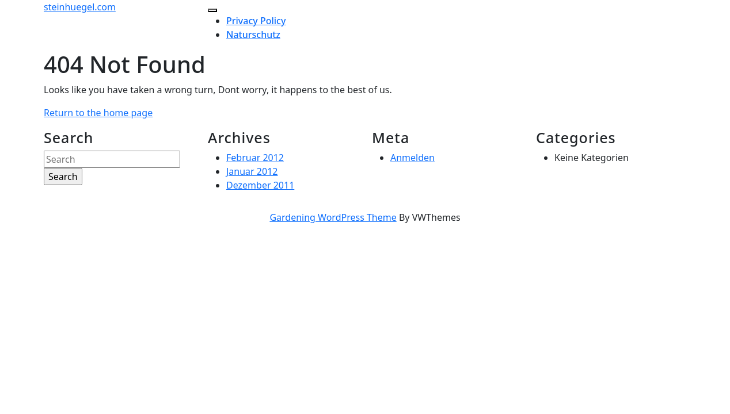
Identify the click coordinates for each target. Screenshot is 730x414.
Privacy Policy (256, 20)
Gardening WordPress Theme (332, 217)
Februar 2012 (255, 157)
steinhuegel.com (80, 7)
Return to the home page (98, 112)
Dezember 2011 (260, 185)
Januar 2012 (251, 171)
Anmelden (412, 157)
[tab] (212, 10)
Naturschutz (253, 34)
